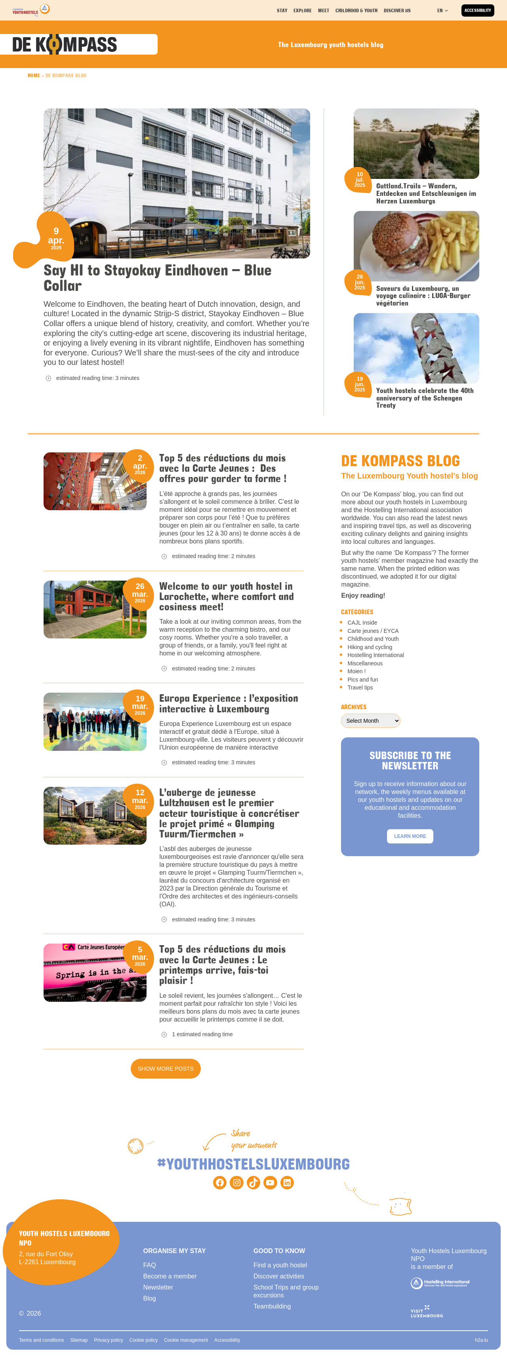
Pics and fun (362, 679)
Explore (304, 10)
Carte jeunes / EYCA (372, 631)
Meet (325, 10)
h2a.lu (481, 1340)
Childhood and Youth (372, 639)
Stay (283, 10)
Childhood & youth (356, 10)
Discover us (398, 10)
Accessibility (478, 10)
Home (34, 75)
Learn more (410, 836)
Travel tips (360, 687)
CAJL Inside (362, 622)
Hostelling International (375, 655)
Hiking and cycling (369, 647)
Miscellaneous (365, 663)
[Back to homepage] (31, 10)
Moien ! (356, 671)
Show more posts (166, 1068)
